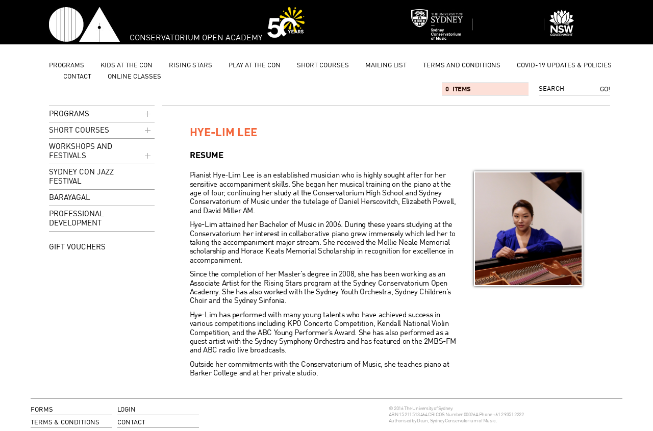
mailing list (386, 65)
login (126, 410)
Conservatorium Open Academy (84, 24)
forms (42, 410)
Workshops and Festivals (101, 152)
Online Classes (134, 76)
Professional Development (76, 219)
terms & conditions (65, 422)
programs (66, 65)
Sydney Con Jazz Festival (81, 177)
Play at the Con (255, 65)
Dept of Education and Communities (579, 24)
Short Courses (323, 65)
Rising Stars (190, 65)
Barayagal (69, 198)
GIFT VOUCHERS (77, 247)
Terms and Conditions (461, 65)
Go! (605, 89)
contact (77, 76)
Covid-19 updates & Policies (564, 65)
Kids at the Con (127, 65)
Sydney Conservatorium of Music (437, 24)
